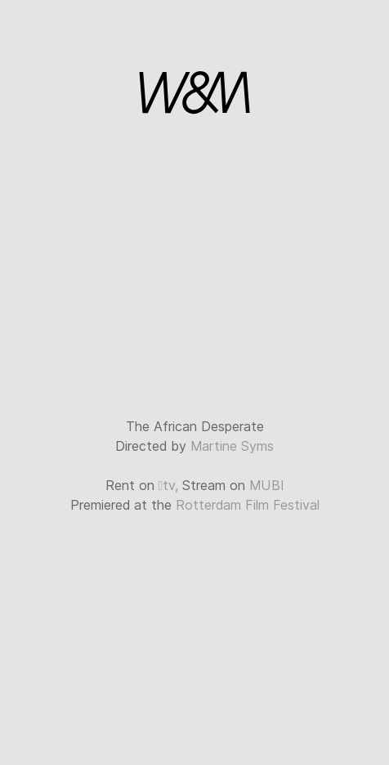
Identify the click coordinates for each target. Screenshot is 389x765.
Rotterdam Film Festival (248, 505)
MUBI (266, 485)
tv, (169, 485)
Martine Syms (232, 446)
